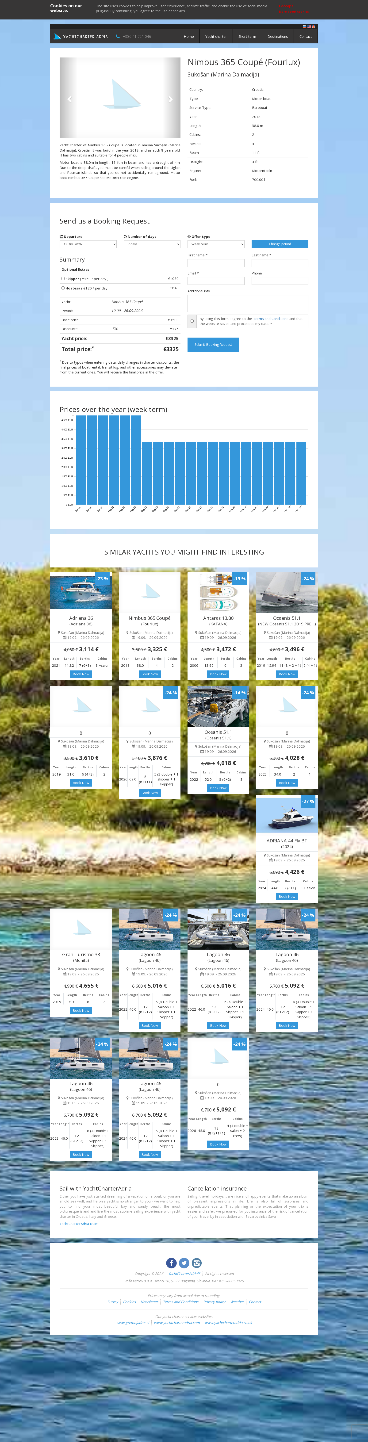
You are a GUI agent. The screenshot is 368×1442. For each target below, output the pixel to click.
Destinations (278, 36)
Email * (193, 273)
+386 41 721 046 (137, 36)
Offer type (199, 236)
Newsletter (149, 1301)
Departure (71, 236)
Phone (257, 273)
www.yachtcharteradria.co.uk (228, 1322)
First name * (197, 255)
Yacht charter (216, 36)
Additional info (199, 291)
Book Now (81, 674)
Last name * (261, 255)
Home (189, 36)
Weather (237, 1301)
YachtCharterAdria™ (184, 1273)
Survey (112, 1301)
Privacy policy (214, 1301)
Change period (280, 244)
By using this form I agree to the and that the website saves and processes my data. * (251, 321)
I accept (286, 6)
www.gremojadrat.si (132, 1322)
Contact (305, 36)
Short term (247, 36)
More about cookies (294, 12)
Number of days (140, 236)
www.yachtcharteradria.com (177, 1322)
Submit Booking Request (213, 344)
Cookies (129, 1301)
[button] (69, 97)
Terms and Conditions (270, 318)
